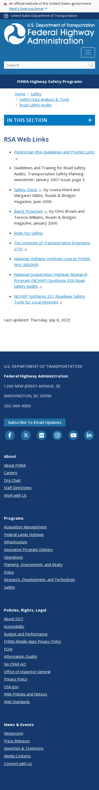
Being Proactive (31, 211)
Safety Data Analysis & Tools (44, 99)
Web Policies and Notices (25, 694)
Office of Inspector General (27, 671)
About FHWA (15, 465)
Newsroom (13, 733)
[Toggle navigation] (88, 52)
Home (20, 93)
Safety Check (28, 189)
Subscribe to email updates (35, 422)
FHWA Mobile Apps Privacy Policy (32, 641)
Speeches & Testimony (24, 748)
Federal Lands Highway (24, 534)
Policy (9, 572)
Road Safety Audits (35, 104)
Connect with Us (18, 763)
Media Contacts (17, 755)
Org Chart (12, 480)
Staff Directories (18, 487)
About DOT (13, 618)
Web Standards (17, 701)
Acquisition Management (25, 526)
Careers (10, 472)
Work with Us (15, 495)
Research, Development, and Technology (39, 579)
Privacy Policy (15, 679)
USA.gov (11, 686)
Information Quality (20, 656)
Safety (36, 93)
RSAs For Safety (28, 233)
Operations (13, 557)
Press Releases (17, 740)
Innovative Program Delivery (28, 549)
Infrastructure (15, 541)
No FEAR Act (15, 664)
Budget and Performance (26, 634)
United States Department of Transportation (44, 15)
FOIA (8, 649)
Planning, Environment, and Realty (33, 564)
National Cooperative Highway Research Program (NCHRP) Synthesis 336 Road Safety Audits (50, 280)
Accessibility (14, 626)
